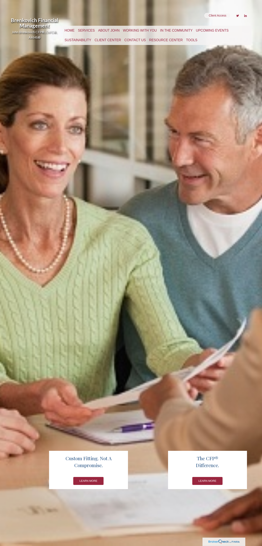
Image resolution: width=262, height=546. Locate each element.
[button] (86, 30)
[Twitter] (237, 16)
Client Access (217, 15)
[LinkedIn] (245, 16)
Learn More (88, 480)
